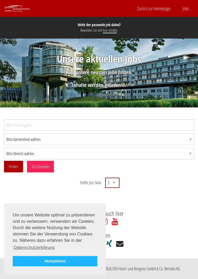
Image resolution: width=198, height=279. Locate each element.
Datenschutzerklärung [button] (34, 247)
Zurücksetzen (40, 166)
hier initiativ (110, 30)
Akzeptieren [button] (55, 261)
